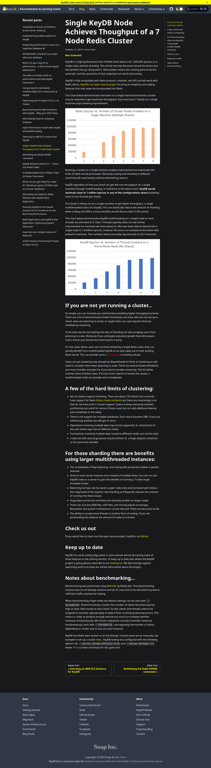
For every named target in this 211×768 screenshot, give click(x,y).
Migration (28, 719)
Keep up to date (174, 58)
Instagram (85, 734)
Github (144, 536)
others (122, 757)
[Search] (197, 9)
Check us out (173, 54)
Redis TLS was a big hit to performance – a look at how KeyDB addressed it (41, 66)
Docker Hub (143, 719)
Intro (25, 705)
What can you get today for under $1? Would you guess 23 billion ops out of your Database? (40, 185)
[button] (179, 9)
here (98, 639)
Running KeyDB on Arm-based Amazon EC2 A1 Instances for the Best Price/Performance (39, 211)
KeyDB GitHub (144, 710)
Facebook (84, 729)
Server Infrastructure (34, 724)
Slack (82, 710)
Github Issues (87, 714)
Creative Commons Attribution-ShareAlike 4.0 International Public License (123, 761)
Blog (81, 9)
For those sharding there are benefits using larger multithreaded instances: (175, 43)
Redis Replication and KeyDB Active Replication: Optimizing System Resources (40, 223)
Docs (71, 9)
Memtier (111, 586)
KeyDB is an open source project (99, 84)
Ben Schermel (73, 55)
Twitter (83, 719)
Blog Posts (28, 734)
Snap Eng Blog (144, 729)
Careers (140, 734)
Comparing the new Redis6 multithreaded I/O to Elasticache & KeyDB (40, 92)
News (92, 9)
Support (140, 724)
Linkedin (84, 724)
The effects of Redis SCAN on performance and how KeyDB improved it (37, 79)
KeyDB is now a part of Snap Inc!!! (77, 2)
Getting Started (31, 710)
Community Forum (90, 705)
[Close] (207, 2)
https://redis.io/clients (109, 400)
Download (124, 9)
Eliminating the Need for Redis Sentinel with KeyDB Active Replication (38, 198)
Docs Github (143, 714)
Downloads (142, 705)
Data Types (29, 714)
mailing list (116, 563)
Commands (106, 9)
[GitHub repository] (171, 9)
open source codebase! (138, 2)
